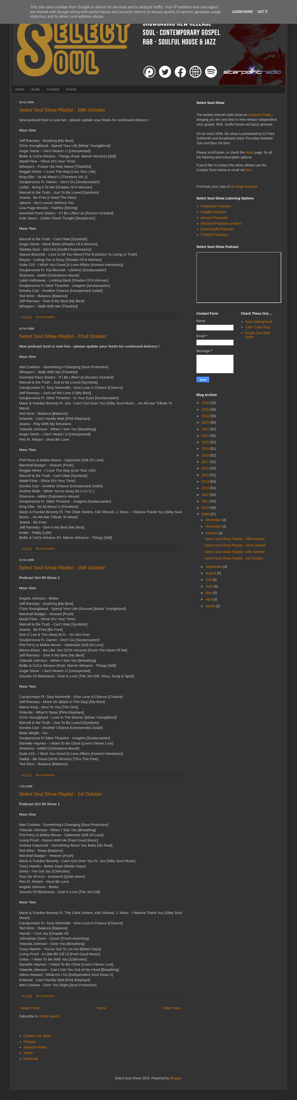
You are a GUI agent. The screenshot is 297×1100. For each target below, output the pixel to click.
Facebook (30, 1059)
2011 (206, 501)
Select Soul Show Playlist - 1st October (60, 794)
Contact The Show (37, 1036)
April (209, 599)
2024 (206, 416)
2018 (206, 455)
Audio (35, 89)
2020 (206, 442)
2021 (206, 436)
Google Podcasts (213, 212)
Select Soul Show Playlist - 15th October (62, 567)
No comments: (46, 317)
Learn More (242, 12)
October (212, 533)
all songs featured (244, 186)
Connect (53, 89)
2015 (206, 475)
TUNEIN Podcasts (214, 235)
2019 (206, 449)
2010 (206, 508)
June (210, 586)
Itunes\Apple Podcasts (217, 229)
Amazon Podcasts (214, 218)
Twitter (28, 1053)
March (211, 606)
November (214, 526)
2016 (206, 468)
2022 (206, 429)
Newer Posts (29, 1008)
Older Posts (172, 1008)
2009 (206, 514)
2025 (206, 409)
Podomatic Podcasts (216, 206)
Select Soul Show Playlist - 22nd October (63, 336)
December (214, 520)
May (209, 593)
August (211, 573)
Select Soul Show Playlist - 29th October (62, 110)
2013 (206, 488)
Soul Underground (258, 322)
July (209, 580)
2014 (206, 481)
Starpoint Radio (259, 115)
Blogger (175, 1078)
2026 (206, 403)
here (249, 170)
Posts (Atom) (49, 1016)
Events (71, 89)
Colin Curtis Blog (257, 327)
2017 (206, 462)
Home (19, 89)
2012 (206, 495)
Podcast (29, 1042)
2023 (206, 422)
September (214, 567)
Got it (262, 12)
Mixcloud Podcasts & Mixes (221, 223)
